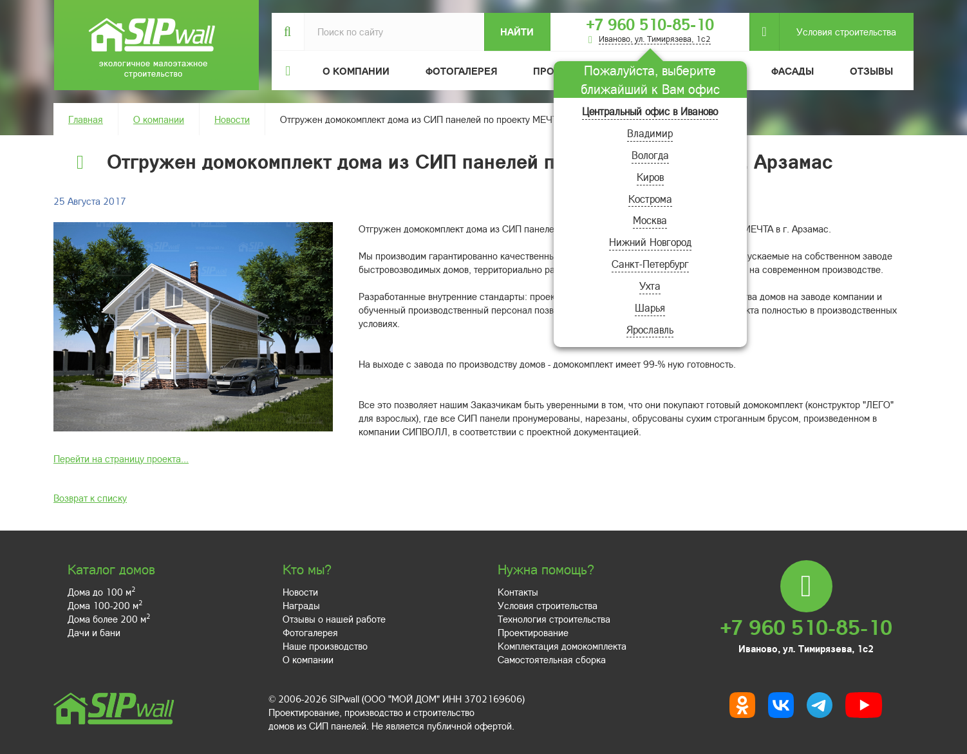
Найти (517, 31)
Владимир (650, 133)
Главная (85, 119)
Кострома (650, 199)
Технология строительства (554, 619)
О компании (158, 119)
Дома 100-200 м (105, 605)
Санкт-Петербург (650, 264)
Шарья (650, 307)
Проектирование (533, 632)
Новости (232, 119)
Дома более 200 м (109, 619)
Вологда (650, 155)
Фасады (792, 71)
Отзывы (871, 71)
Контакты (518, 592)
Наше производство (325, 646)
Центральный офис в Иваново (650, 111)
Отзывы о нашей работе (334, 619)
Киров (650, 177)
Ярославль (649, 329)
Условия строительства (837, 32)
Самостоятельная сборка (552, 659)
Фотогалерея (461, 71)
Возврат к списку (90, 498)
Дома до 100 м (101, 592)
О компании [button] (356, 71)
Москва (650, 220)
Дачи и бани (94, 632)
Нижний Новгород (650, 242)
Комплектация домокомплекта (562, 646)
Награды (301, 605)
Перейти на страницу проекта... (121, 458)
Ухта (650, 285)
